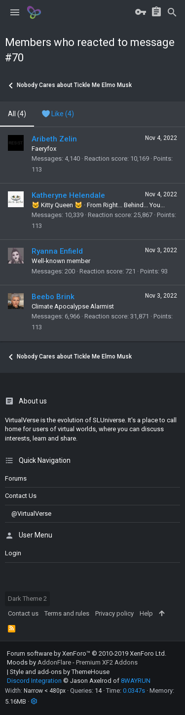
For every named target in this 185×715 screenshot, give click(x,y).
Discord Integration (34, 680)
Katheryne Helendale (68, 195)
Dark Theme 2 (27, 598)
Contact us (21, 495)
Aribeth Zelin (54, 138)
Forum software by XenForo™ (86, 653)
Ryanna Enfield (57, 251)
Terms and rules (66, 613)
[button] (15, 12)
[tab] (58, 114)
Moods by (72, 662)
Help (146, 613)
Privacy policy (114, 613)
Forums (16, 478)
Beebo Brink (53, 296)
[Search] (172, 12)
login (13, 553)
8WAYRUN (135, 680)
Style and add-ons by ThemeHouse (60, 671)
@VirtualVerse (28, 513)
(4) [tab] (17, 114)
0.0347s (134, 690)
